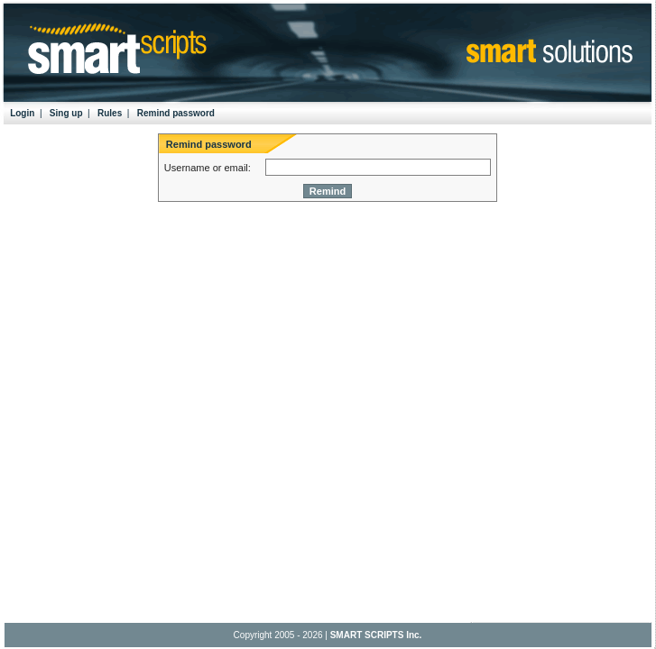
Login (22, 113)
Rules (109, 113)
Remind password (176, 113)
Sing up (66, 113)
